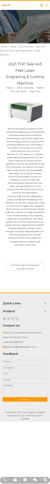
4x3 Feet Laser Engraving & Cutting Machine (25, 267)
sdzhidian (25, 419)
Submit (25, 399)
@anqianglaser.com (25, 347)
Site (38, 91)
